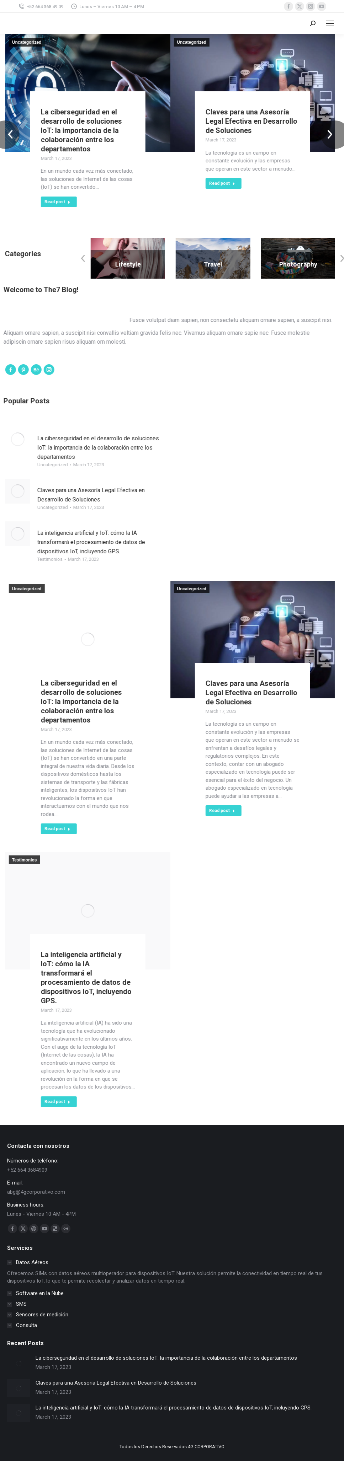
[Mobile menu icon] (330, 23)
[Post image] (18, 1363)
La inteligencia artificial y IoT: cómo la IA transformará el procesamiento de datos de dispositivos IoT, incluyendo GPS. (174, 1407)
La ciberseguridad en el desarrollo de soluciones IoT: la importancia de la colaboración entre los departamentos (166, 1358)
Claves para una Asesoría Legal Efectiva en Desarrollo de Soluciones (116, 1383)
